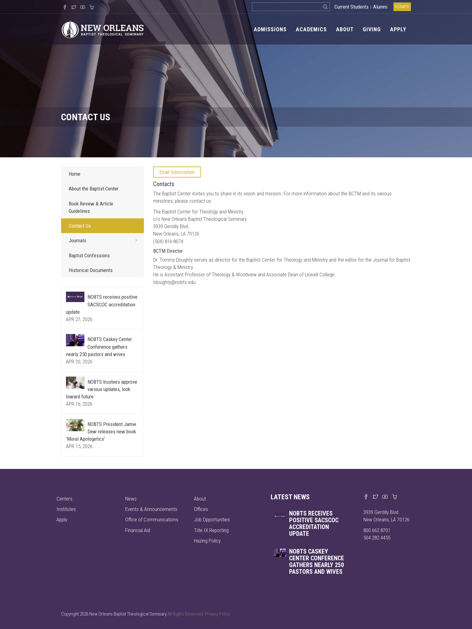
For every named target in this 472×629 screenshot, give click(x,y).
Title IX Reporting (211, 530)
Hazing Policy (207, 541)
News (131, 499)
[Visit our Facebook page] (366, 497)
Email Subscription (177, 172)
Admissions (270, 29)
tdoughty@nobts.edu (174, 282)
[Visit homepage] (102, 29)
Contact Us (80, 226)
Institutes (66, 509)
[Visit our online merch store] (91, 7)
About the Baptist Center (93, 189)
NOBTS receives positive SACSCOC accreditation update (101, 304)
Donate (402, 7)
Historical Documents (91, 270)
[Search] (325, 6)
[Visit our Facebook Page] (65, 7)
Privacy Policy (217, 614)
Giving (372, 29)
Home (74, 174)
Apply (398, 29)
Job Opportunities (212, 519)
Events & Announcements (151, 509)
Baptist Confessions (89, 255)
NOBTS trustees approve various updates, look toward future (101, 389)
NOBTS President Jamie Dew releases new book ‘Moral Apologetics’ (101, 431)
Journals (105, 240)
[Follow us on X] (74, 7)
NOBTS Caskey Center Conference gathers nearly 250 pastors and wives (99, 346)
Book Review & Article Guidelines (91, 207)
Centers (64, 499)
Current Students (352, 7)
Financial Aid (137, 530)
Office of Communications (151, 519)
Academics (311, 29)
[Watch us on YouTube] (82, 7)
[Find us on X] (375, 497)
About (345, 29)
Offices (201, 509)
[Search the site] (286, 6)
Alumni (380, 7)
